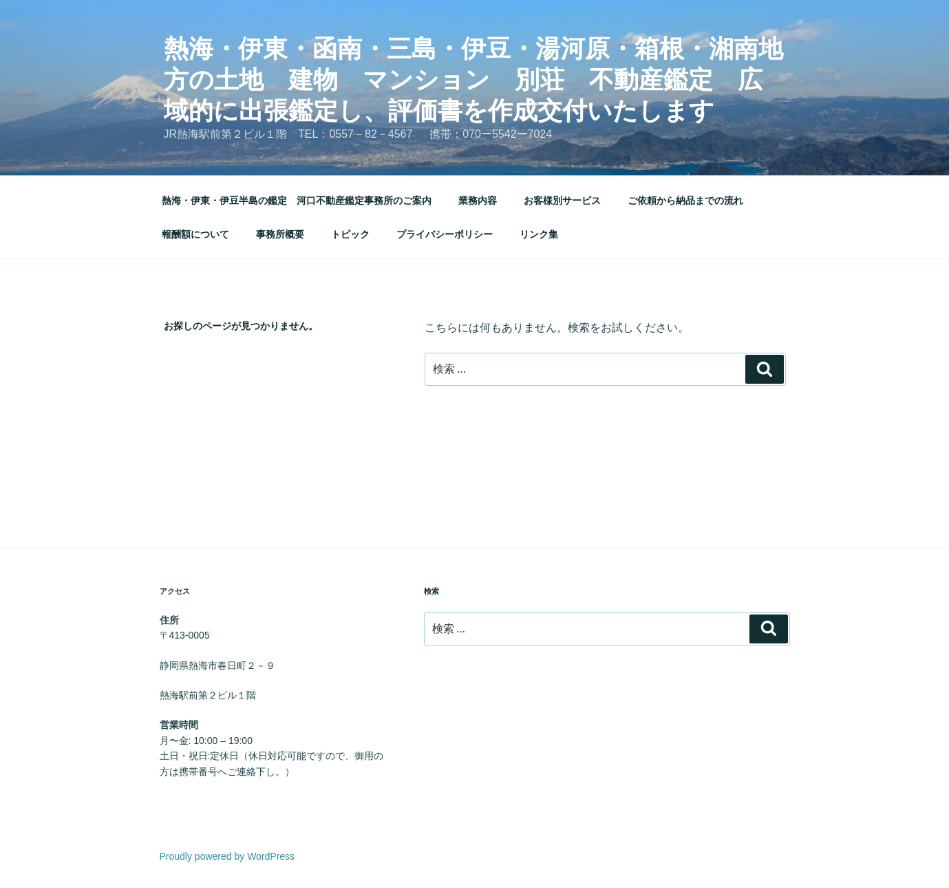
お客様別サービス (562, 200)
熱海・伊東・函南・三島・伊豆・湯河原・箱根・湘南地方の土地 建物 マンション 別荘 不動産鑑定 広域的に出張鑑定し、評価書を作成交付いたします (473, 79)
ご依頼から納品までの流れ (685, 200)
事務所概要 (280, 234)
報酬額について (195, 234)
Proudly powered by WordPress (227, 856)
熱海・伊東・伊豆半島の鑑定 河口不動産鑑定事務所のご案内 (296, 200)
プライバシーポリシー (444, 234)
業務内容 (477, 200)
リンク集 (539, 234)
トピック (350, 234)
